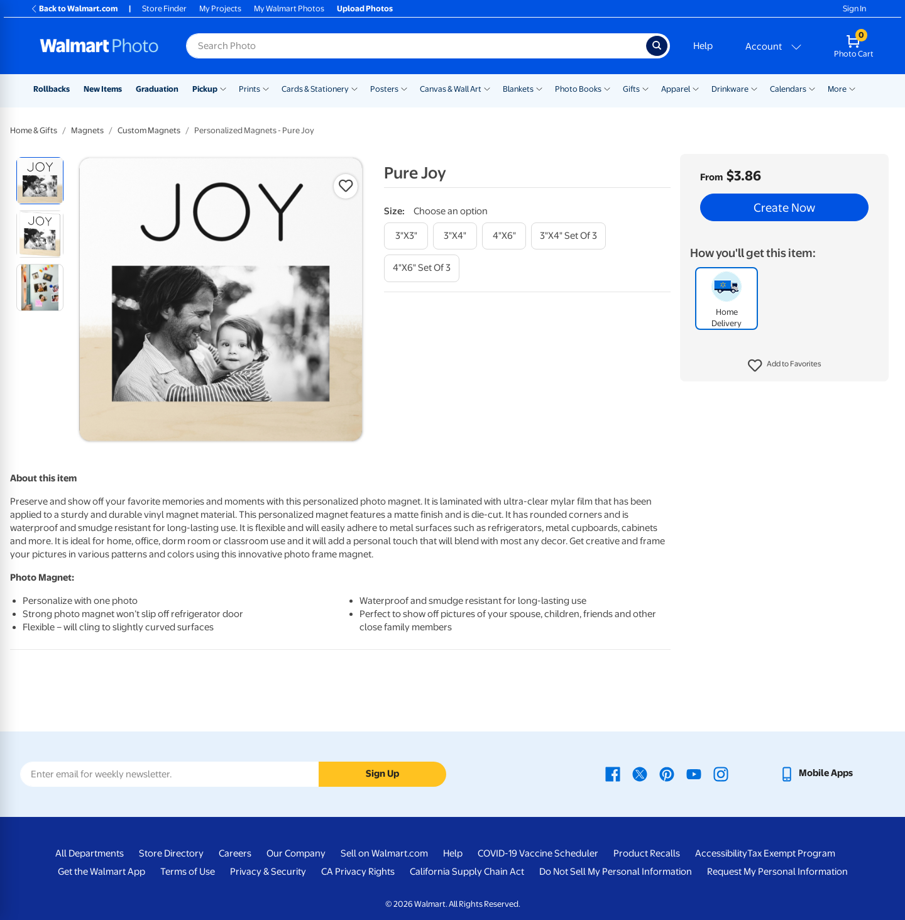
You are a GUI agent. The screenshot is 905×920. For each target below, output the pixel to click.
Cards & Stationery (315, 89)
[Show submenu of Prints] (266, 88)
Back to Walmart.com (74, 8)
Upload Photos (365, 8)
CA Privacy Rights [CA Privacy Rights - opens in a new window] (358, 871)
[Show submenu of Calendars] (812, 88)
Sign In (854, 8)
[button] (784, 365)
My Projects (220, 8)
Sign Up (382, 773)
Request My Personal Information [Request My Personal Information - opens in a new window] (777, 871)
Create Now (784, 207)
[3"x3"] (406, 235)
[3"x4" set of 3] (568, 235)
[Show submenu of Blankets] (539, 88)
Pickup (204, 89)
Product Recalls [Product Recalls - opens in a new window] (646, 853)
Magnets (87, 130)
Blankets (518, 89)
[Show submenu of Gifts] (645, 88)
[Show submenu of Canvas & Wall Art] (487, 88)
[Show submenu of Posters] (404, 88)
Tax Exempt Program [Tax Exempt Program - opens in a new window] (791, 853)
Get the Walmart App (101, 871)
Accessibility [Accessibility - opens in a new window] (721, 853)
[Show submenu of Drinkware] (754, 88)
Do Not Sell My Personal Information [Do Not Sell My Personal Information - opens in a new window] (615, 871)
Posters (384, 89)
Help (703, 46)
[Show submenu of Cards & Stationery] (354, 88)
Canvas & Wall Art (450, 89)
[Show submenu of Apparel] (695, 88)
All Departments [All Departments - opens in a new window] (89, 853)
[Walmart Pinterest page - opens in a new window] (666, 773)
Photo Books (578, 89)
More (837, 89)
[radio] (39, 180)
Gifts (631, 89)
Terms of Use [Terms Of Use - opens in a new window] (187, 871)
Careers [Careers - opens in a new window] (235, 853)
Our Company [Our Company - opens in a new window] (296, 853)
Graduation (157, 89)
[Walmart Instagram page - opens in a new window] (720, 773)
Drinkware (730, 89)
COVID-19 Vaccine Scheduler (538, 853)
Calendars (788, 89)
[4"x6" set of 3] (421, 268)
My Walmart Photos (289, 8)
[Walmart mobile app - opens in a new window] (816, 773)
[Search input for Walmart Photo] (416, 45)
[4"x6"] (504, 235)
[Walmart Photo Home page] (99, 46)
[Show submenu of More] (852, 88)
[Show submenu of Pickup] (223, 88)
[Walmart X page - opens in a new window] (639, 773)
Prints (249, 89)
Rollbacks (51, 89)
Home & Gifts (33, 130)
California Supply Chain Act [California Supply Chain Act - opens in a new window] (467, 871)
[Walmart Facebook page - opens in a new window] (612, 773)
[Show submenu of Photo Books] (607, 88)
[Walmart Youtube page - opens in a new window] (693, 773)
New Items (103, 89)
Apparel (675, 89)
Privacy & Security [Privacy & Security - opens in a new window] (268, 871)
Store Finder (164, 8)
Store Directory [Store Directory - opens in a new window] (171, 853)
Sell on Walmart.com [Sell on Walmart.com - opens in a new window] (384, 853)
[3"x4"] (455, 235)
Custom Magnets (149, 130)
